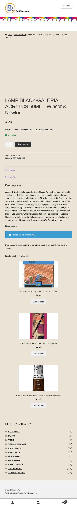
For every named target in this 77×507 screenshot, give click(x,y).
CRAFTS (11, 436)
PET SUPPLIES (14, 460)
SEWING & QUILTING (16, 473)
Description (10, 170)
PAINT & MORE (14, 456)
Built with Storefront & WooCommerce (21, 493)
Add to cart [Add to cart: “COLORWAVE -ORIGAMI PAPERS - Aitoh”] (38, 302)
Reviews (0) (10, 177)
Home (10, 35)
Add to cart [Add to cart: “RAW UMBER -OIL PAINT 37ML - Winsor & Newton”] (38, 405)
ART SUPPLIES (20, 35)
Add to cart (23, 144)
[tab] (38, 170)
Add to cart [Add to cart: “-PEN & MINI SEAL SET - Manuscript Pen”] (38, 354)
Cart (59, 501)
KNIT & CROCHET (15, 448)
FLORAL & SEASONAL (17, 444)
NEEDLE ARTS (14, 452)
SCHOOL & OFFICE (15, 465)
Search (38, 503)
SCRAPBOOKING (15, 469)
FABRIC (11, 440)
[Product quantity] (9, 144)
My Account (13, 503)
